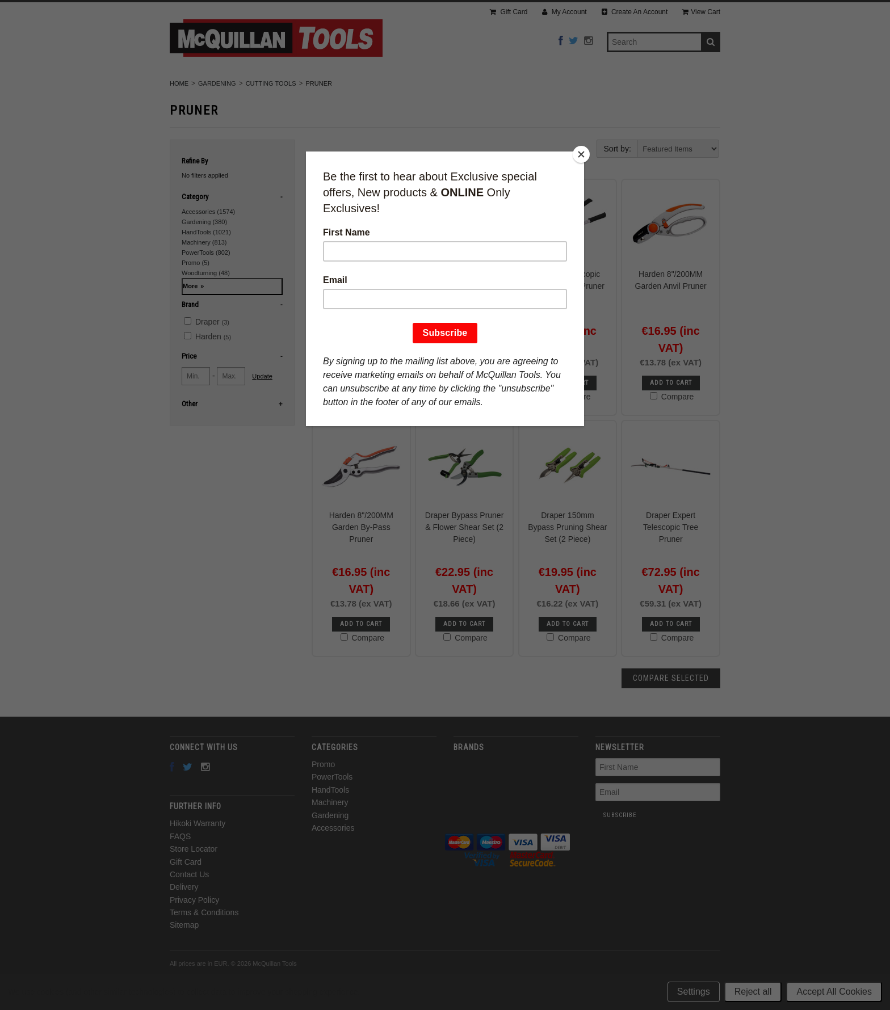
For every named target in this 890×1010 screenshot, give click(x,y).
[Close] (581, 154)
